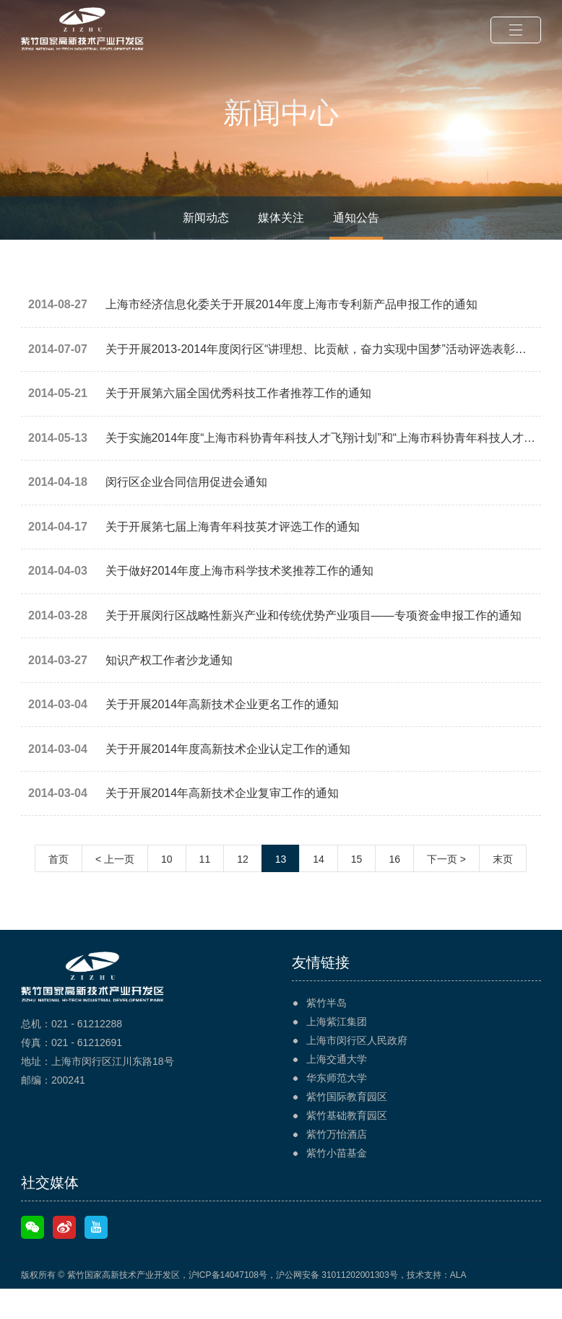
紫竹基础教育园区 (346, 1146)
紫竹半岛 (326, 1033)
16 (394, 889)
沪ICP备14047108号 (228, 1305)
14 (318, 889)
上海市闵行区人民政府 (356, 1070)
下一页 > (446, 889)
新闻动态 (206, 218)
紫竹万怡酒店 (336, 1164)
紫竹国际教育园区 (346, 1127)
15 (357, 889)
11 (205, 889)
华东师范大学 (336, 1108)
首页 (58, 889)
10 (167, 889)
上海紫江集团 (336, 1052)
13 (281, 889)
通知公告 (356, 218)
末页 (503, 889)
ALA (458, 1305)
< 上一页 (114, 889)
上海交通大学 (336, 1089)
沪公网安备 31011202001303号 (337, 1305)
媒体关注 (281, 218)
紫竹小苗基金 (336, 1183)
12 (242, 889)
